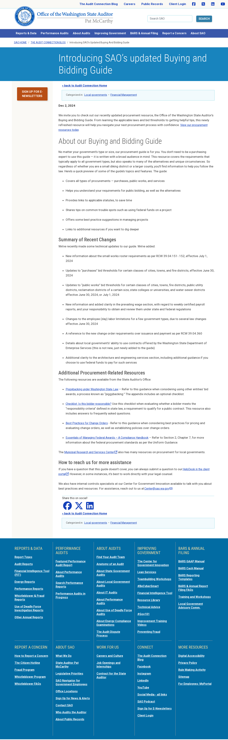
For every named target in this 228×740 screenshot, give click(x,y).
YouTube (143, 685)
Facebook (144, 665)
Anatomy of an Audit (111, 561)
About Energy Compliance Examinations (106, 620)
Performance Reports (30, 585)
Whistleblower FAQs (29, 685)
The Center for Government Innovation (154, 560)
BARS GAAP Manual (192, 559)
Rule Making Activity (192, 668)
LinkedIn (143, 678)
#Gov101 (143, 617)
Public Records (152, 4)
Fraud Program (25, 672)
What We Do (64, 654)
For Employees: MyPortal (189, 683)
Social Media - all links (152, 692)
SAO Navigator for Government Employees (73, 680)
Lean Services (147, 569)
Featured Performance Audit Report (72, 560)
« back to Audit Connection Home (84, 83)
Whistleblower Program (31, 678)
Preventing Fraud (149, 634)
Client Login (177, 4)
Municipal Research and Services (92, 450)
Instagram (144, 672)
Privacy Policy (188, 661)
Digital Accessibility (192, 654)
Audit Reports (24, 561)
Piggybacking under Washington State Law (94, 387)
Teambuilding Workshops (146, 578)
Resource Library (149, 604)
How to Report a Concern (26, 656)
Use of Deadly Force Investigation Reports (30, 604)
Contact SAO (65, 706)
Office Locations (67, 689)
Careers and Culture (111, 654)
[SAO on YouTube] (223, 4)
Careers (129, 4)
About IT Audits (108, 589)
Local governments (95, 92)
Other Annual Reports (30, 613)
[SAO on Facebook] (194, 4)
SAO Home (20, 40)
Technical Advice (149, 610)
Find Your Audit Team (112, 554)
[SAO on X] (203, 4)
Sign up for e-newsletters (32, 91)
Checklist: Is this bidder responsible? (90, 401)
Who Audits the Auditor (72, 713)
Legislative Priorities (70, 672)
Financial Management (124, 92)
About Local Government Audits (110, 580)
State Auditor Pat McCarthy (68, 663)
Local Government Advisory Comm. (191, 602)
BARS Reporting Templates (189, 574)
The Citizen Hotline (28, 665)
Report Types (24, 554)
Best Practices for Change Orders (88, 421)
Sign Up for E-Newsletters (147, 707)
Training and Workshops (195, 593)
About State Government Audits (110, 570)
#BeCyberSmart (149, 586)
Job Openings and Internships (109, 663)
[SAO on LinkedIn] (213, 4)
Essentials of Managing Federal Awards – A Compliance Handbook (111, 435)
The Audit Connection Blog (98, 4)
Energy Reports (26, 578)
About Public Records (71, 720)
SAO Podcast (146, 699)
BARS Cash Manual (191, 566)
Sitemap (184, 675)
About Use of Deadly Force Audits (111, 608)
